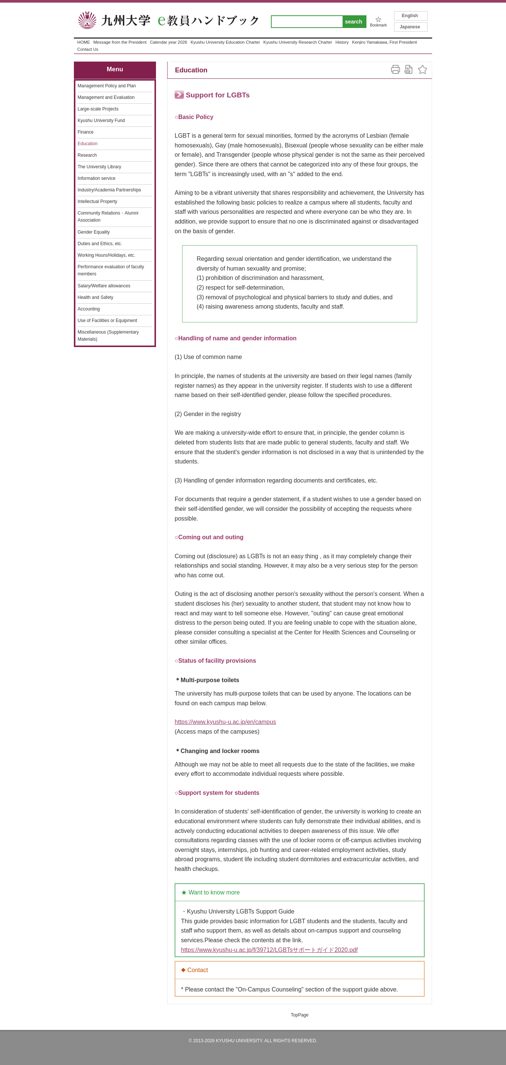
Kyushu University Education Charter (225, 42)
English (410, 15)
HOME (83, 42)
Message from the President (119, 42)
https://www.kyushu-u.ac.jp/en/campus (225, 722)
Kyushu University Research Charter (297, 42)
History (342, 42)
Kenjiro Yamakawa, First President (384, 42)
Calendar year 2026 (168, 42)
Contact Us (87, 49)
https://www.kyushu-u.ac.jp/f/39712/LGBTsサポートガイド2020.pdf (269, 950)
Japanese (410, 26)
